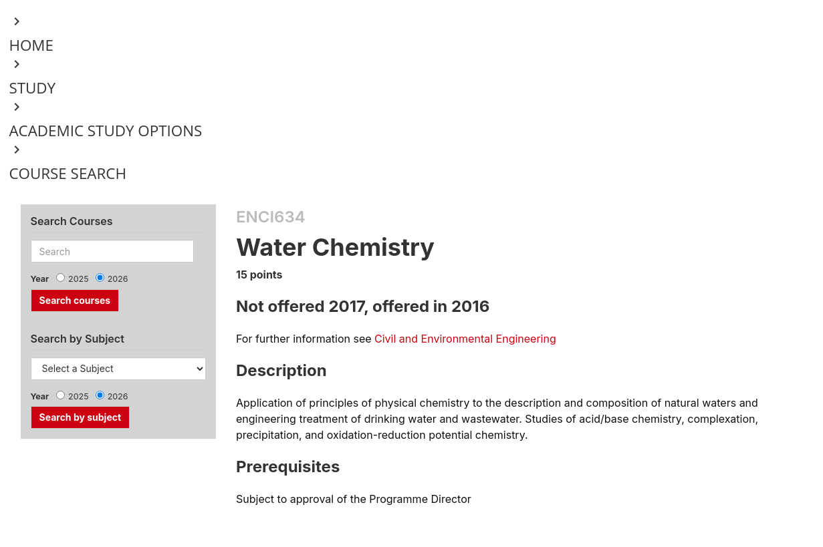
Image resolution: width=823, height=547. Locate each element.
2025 (78, 279)
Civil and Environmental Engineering (465, 338)
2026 (118, 279)
